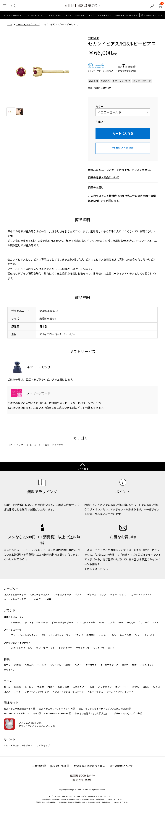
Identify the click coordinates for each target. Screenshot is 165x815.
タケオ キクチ (65, 648)
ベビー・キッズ (104, 15)
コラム (8, 681)
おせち (125, 664)
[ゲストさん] (153, 5)
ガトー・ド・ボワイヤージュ (55, 635)
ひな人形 (29, 664)
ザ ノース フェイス (45, 648)
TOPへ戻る (82, 468)
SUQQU (131, 622)
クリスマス (91, 664)
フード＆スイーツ (54, 15)
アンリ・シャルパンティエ (24, 635)
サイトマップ (43, 745)
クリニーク (144, 622)
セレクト (20, 445)
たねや (102, 635)
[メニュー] (4, 5)
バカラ (111, 648)
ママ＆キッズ (82, 648)
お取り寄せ (63, 686)
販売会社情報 (58, 766)
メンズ (91, 15)
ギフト (68, 15)
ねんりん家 (125, 635)
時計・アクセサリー (55, 445)
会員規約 (37, 766)
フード (17, 691)
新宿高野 (90, 635)
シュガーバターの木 (145, 635)
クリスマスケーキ (109, 664)
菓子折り (29, 686)
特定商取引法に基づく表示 (89, 766)
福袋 (134, 664)
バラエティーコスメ (39, 594)
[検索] (12, 5)
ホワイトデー (10, 669)
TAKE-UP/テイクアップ (28, 24)
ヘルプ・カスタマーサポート (18, 745)
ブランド (10, 610)
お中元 (37, 599)
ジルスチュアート (86, 622)
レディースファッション (37, 691)
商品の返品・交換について (103, 177)
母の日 (68, 664)
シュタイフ (98, 648)
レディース (79, 15)
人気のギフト (79, 686)
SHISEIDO (16, 622)
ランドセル (55, 664)
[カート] (160, 5)
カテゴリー (11, 588)
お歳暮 (47, 599)
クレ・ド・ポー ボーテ (36, 622)
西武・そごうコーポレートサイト (55, 708)
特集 (7, 659)
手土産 (40, 686)
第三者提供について (121, 766)
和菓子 (51, 686)
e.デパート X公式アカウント (126, 713)
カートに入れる (122, 133)
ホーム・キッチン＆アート (126, 15)
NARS (101, 622)
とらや (112, 635)
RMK (120, 622)
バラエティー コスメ (34, 15)
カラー (99, 106)
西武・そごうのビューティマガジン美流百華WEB (103, 708)
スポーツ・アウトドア (141, 594)
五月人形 (41, 664)
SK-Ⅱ (156, 622)
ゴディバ (78, 635)
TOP (9, 24)
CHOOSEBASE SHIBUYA (56, 713)
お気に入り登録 (124, 148)
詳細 (130, 66)
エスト (111, 622)
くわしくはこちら (14, 559)
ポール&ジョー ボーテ (62, 622)
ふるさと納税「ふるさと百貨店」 (91, 713)
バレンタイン (147, 664)
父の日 (78, 664)
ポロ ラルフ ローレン (21, 648)
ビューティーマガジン (153, 15)
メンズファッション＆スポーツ (68, 691)
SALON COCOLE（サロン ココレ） (21, 713)
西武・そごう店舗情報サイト (18, 708)
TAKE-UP (93, 38)
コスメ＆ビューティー (12, 15)
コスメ (7, 691)
